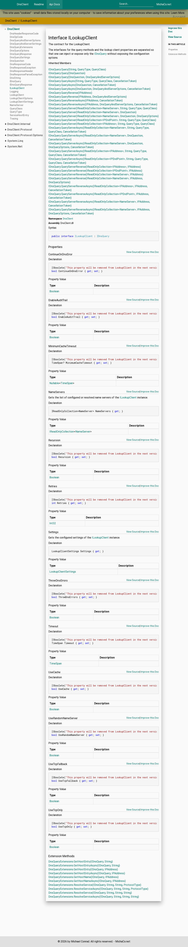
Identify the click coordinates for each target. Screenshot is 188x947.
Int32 (52, 523)
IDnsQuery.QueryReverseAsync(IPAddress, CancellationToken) (85, 100)
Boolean (54, 291)
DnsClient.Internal (18, 124)
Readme (39, 4)
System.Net (14, 146)
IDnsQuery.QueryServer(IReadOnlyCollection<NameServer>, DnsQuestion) (92, 112)
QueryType (16, 111)
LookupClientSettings (21, 101)
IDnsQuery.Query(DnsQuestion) (66, 73)
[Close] (178, 17)
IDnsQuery (15, 81)
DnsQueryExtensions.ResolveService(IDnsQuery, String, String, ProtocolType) (94, 885)
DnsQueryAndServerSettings (25, 43)
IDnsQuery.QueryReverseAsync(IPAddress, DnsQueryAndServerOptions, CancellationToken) (102, 104)
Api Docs (54, 4)
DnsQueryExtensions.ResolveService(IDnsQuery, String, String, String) (90, 892)
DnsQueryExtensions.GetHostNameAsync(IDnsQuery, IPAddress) (87, 881)
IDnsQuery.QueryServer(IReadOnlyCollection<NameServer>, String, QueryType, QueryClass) (102, 108)
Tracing (14, 118)
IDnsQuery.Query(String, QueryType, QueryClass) (77, 69)
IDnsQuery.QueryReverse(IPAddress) (70, 92)
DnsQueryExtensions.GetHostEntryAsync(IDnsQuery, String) (84, 865)
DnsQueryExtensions (21, 47)
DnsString (15, 78)
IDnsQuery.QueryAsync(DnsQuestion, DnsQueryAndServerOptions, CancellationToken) (99, 88)
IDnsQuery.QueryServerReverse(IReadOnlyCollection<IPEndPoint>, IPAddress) (95, 170)
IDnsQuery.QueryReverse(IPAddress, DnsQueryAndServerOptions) (87, 96)
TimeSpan (67, 383)
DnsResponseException (23, 67)
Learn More (177, 12)
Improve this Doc (150, 252)
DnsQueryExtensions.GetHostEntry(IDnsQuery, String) (80, 861)
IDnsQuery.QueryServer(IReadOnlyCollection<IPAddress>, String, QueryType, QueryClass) (101, 123)
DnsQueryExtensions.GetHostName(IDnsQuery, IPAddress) (83, 877)
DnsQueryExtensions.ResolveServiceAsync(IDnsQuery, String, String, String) (93, 896)
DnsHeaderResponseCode (24, 33)
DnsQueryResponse (21, 54)
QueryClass (16, 108)
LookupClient (17, 95)
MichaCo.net (163, 4)
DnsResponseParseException (26, 74)
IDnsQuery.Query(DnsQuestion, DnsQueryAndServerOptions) (84, 77)
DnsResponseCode (20, 64)
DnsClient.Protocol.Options (25, 135)
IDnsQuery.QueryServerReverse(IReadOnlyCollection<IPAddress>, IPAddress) (94, 166)
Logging (14, 91)
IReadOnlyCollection (61, 431)
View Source (133, 252)
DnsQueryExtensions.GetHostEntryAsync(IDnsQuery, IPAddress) (86, 873)
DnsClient (23, 4)
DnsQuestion (17, 60)
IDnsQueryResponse (21, 84)
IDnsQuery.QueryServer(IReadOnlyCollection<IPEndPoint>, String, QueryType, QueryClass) (102, 120)
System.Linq (15, 140)
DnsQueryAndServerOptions (25, 40)
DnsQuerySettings (20, 57)
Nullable (54, 383)
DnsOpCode (16, 37)
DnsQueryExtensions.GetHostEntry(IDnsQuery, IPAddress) (83, 869)
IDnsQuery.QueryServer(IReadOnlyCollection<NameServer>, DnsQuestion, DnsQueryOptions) (103, 116)
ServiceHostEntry (19, 115)
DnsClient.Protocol (19, 129)
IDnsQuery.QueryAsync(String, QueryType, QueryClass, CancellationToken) (92, 81)
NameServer (16, 105)
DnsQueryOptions (19, 50)
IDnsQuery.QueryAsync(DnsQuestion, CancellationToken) (82, 85)
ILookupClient (28, 20)
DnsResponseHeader (21, 71)
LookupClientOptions (21, 98)
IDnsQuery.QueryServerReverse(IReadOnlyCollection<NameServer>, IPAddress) (95, 174)
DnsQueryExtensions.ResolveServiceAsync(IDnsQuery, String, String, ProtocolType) (98, 888)
